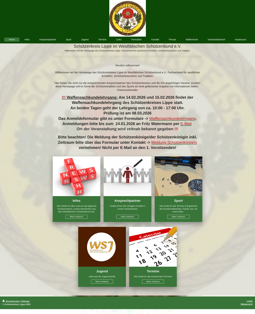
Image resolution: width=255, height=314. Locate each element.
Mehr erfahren (76, 216)
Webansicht (247, 304)
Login (250, 301)
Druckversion (11, 301)
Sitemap (25, 301)
